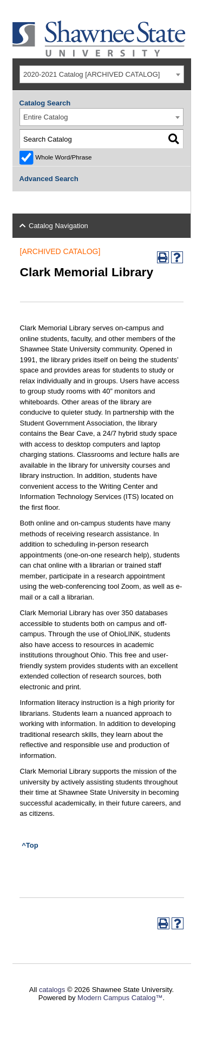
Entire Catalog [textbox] (45, 117)
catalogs (52, 990)
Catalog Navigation (58, 226)
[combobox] (101, 74)
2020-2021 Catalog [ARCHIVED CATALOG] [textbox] (91, 74)
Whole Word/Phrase (63, 157)
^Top (30, 845)
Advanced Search (48, 179)
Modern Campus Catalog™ (120, 998)
